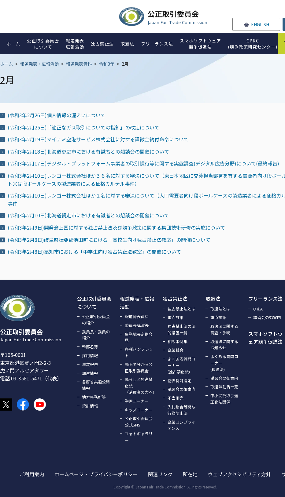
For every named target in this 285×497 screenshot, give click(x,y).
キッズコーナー (139, 410)
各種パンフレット (139, 352)
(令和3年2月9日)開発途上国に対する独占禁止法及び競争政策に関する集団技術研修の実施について (116, 227)
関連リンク (160, 474)
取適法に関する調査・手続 (224, 329)
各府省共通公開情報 (96, 385)
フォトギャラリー (139, 437)
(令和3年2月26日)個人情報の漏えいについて (56, 115)
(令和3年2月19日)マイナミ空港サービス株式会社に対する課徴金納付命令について (98, 139)
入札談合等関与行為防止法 (181, 410)
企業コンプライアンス (181, 425)
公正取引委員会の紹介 (96, 320)
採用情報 (90, 355)
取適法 (212, 298)
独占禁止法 (175, 298)
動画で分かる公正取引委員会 (139, 367)
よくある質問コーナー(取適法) (224, 363)
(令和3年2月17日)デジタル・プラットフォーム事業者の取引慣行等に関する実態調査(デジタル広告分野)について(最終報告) (143, 163)
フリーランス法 (265, 298)
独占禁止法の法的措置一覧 (181, 329)
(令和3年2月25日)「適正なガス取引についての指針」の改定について (83, 127)
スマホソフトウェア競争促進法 (265, 337)
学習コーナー (137, 401)
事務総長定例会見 (139, 337)
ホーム (6, 64)
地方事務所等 (94, 397)
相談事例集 (177, 341)
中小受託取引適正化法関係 (224, 399)
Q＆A (258, 309)
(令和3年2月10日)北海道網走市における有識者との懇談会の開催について (88, 215)
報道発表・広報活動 (39, 64)
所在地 (190, 474)
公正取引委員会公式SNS (139, 421)
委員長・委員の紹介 (96, 335)
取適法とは (220, 309)
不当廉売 (175, 398)
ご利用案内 (32, 474)
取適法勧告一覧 (224, 387)
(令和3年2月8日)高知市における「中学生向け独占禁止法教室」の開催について (94, 251)
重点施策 (175, 317)
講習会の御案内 (181, 389)
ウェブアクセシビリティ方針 (239, 474)
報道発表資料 (79, 64)
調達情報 (90, 373)
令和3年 (106, 64)
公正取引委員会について (94, 302)
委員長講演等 (137, 325)
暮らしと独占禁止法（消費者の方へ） (140, 385)
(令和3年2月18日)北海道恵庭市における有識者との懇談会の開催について (88, 151)
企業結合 (175, 350)
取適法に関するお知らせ (224, 345)
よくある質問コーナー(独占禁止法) (181, 365)
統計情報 (90, 406)
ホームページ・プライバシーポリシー (96, 474)
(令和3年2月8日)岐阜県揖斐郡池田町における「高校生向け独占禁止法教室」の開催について (109, 239)
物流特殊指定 (179, 380)
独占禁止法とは (181, 309)
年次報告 (90, 364)
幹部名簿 (90, 347)
